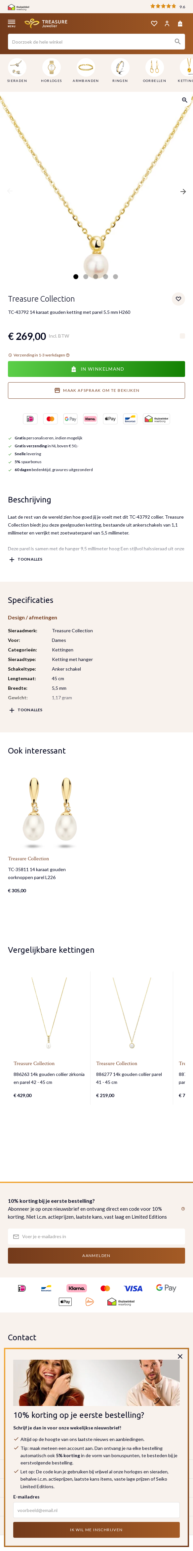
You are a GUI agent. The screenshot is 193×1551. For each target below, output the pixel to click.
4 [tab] (105, 276)
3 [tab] (95, 276)
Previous (10, 191)
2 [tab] (85, 276)
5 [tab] (115, 276)
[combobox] (96, 42)
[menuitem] (17, 71)
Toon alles (30, 559)
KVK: (13, 1435)
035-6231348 (32, 1382)
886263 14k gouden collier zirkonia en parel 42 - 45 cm (49, 1078)
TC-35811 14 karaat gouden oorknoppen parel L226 (37, 873)
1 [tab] (75, 276)
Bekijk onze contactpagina (39, 1402)
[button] (181, 1209)
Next (183, 191)
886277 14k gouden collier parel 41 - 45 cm (129, 1078)
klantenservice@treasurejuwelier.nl (55, 1391)
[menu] (96, 71)
